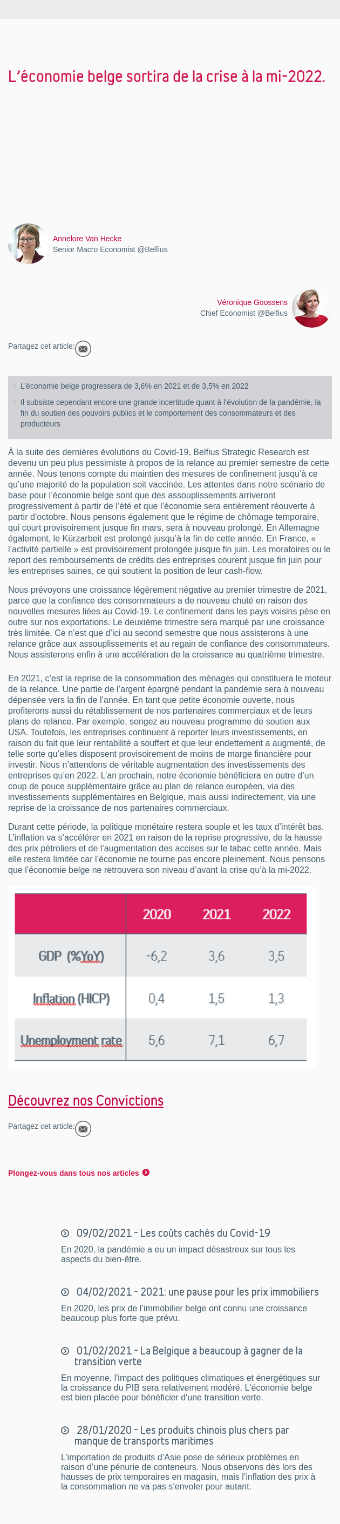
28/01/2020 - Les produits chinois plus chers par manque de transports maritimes (181, 1435)
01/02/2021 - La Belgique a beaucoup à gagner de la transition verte (188, 1356)
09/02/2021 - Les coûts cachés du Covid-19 (172, 1233)
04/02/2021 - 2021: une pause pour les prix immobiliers (196, 1291)
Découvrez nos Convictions (86, 1100)
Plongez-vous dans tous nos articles (73, 1173)
